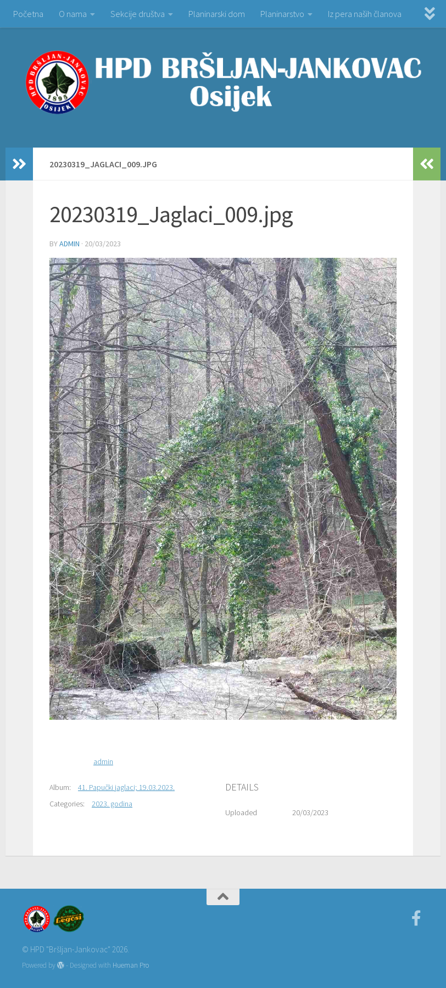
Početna (28, 13)
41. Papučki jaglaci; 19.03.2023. (126, 787)
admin (69, 244)
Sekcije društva (137, 13)
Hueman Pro (131, 965)
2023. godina (112, 804)
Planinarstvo (282, 13)
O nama (73, 13)
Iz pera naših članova (365, 13)
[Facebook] (416, 918)
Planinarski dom (216, 13)
